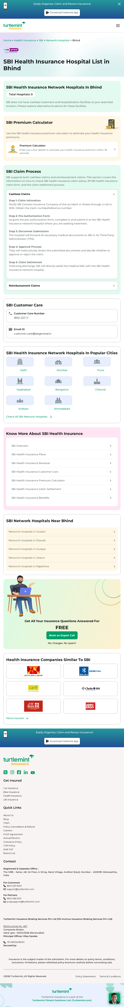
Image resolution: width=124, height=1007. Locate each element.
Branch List (9, 853)
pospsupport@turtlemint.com (23, 901)
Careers (7, 830)
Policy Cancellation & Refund (19, 826)
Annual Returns (11, 838)
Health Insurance (25, 40)
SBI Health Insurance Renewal (61, 463)
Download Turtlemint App (62, 12)
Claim (6, 822)
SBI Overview (61, 445)
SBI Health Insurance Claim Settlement (61, 489)
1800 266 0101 (14, 898)
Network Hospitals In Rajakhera (62, 566)
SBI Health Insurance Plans (61, 454)
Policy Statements (86, 976)
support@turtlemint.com (20, 889)
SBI (41, 40)
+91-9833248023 (15, 942)
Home (7, 40)
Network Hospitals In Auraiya (62, 549)
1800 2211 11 (21, 317)
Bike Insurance (11, 792)
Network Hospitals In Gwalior (62, 531)
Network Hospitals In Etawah (62, 540)
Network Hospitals (58, 40)
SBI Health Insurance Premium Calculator (61, 480)
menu (118, 25)
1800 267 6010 (14, 885)
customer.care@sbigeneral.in (32, 333)
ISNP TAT (8, 849)
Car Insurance (10, 788)
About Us (8, 815)
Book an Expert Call (62, 635)
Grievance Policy (12, 841)
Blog (6, 819)
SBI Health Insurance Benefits (61, 497)
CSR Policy (9, 845)
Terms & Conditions (110, 976)
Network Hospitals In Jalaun (62, 557)
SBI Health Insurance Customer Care (61, 471)
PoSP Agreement (13, 834)
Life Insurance (10, 799)
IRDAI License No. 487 (15, 926)
